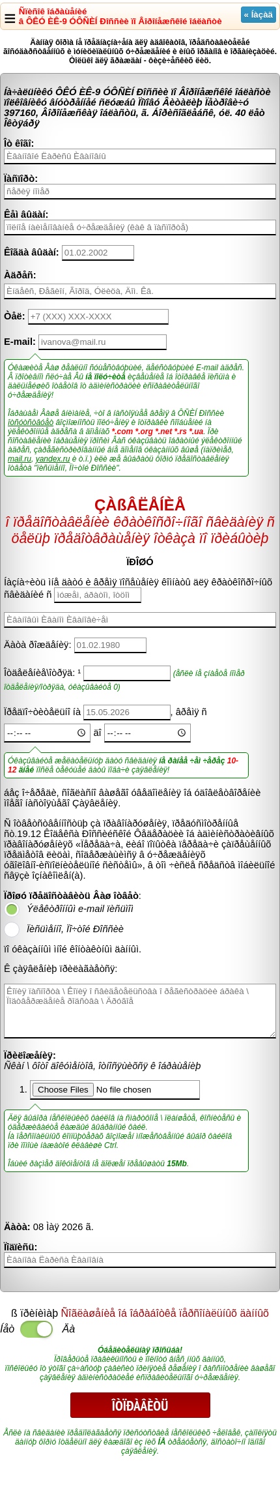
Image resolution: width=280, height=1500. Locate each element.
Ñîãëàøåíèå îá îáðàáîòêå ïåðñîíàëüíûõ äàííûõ (165, 1313)
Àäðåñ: (20, 275)
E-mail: (20, 341)
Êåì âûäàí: (26, 214)
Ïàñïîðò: (21, 178)
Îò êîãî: (19, 143)
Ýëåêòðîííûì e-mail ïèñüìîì (80, 909)
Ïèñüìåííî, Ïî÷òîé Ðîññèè (75, 929)
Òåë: (14, 316)
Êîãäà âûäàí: (31, 252)
